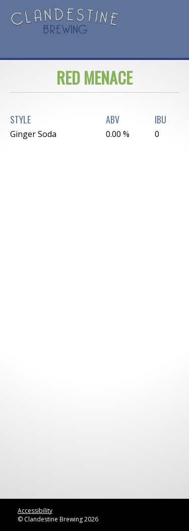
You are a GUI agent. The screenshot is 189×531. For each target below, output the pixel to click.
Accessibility (35, 510)
